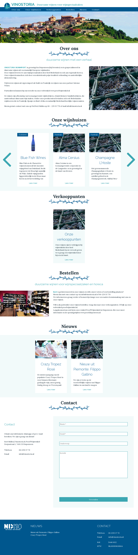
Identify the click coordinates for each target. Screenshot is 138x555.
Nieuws (83, 9)
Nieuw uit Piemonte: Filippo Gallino (45, 532)
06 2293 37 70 (24, 450)
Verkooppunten (53, 9)
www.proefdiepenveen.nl (90, 312)
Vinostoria (22, 4)
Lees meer (33, 183)
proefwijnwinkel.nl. (70, 307)
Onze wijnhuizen (33, 9)
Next (131, 160)
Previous (7, 160)
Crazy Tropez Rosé (38, 535)
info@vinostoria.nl (74, 106)
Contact (95, 9)
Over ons (16, 9)
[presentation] (79, 489)
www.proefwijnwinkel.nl (60, 91)
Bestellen (70, 9)
